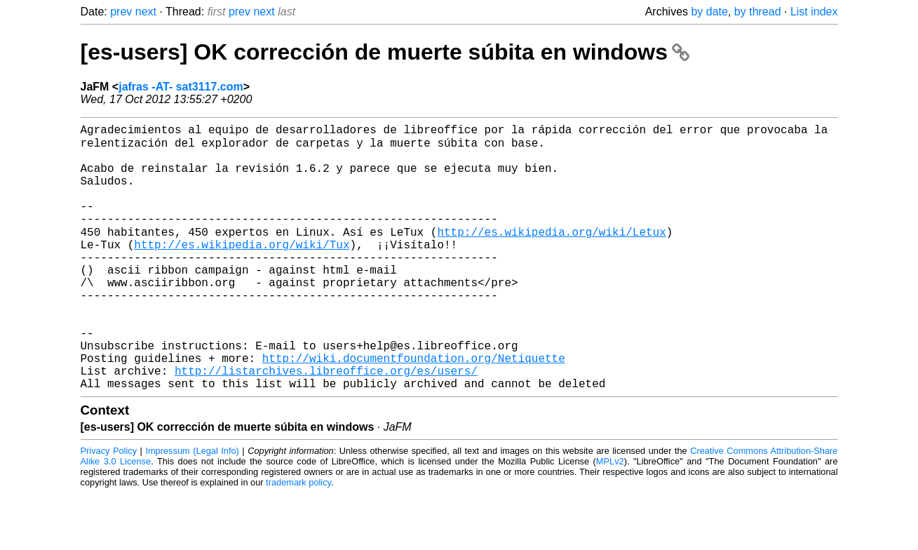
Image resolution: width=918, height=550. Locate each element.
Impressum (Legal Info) (191, 507)
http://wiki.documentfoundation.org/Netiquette (413, 409)
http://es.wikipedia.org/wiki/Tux (241, 270)
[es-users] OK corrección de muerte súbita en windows (385, 52)
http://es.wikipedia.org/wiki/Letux (551, 254)
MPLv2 (610, 518)
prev (121, 12)
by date (709, 12)
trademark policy (298, 539)
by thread (757, 12)
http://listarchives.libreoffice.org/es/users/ (326, 424)
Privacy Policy (109, 507)
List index (814, 12)
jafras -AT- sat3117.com (181, 87)
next (145, 12)
